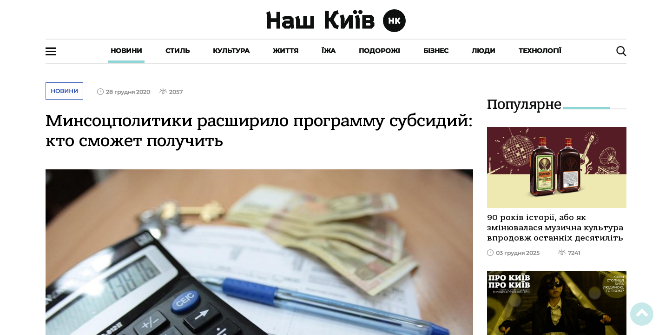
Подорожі (379, 51)
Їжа (329, 51)
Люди (483, 51)
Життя (285, 51)
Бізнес (435, 51)
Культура (231, 51)
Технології (540, 51)
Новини (126, 51)
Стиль (177, 51)
